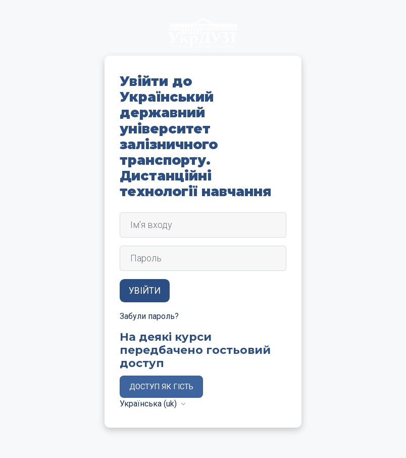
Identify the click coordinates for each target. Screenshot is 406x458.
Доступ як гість (161, 386)
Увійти (145, 291)
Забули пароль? (149, 316)
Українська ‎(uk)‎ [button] (149, 403)
